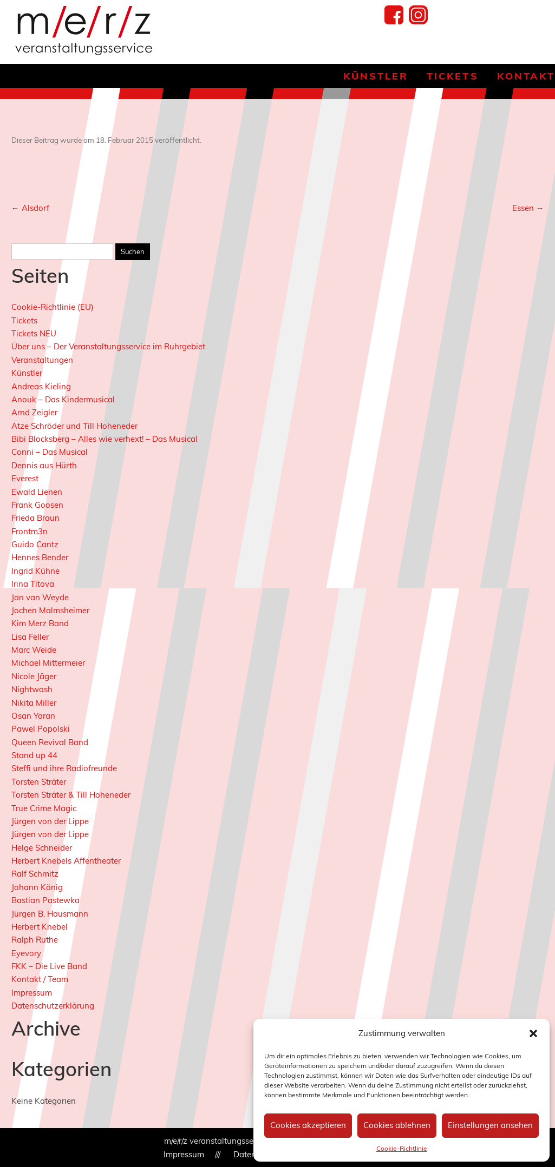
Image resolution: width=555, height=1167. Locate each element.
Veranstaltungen (42, 360)
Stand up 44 (34, 755)
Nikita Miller (33, 703)
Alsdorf (30, 208)
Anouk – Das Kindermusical (63, 399)
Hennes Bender (39, 557)
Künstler (375, 76)
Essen (528, 208)
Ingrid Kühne (35, 571)
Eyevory (26, 953)
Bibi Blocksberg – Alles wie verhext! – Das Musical (104, 439)
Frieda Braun (35, 518)
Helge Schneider (41, 848)
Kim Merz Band (40, 623)
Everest (24, 478)
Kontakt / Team (39, 979)
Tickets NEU (33, 333)
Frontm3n (29, 531)
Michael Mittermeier (48, 663)
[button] (533, 1033)
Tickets (452, 76)
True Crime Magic (43, 808)
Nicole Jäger (33, 676)
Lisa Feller (30, 637)
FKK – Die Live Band (49, 966)
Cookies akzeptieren (308, 1125)
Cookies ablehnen (396, 1125)
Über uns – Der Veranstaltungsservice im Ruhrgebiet (108, 346)
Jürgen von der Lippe (50, 821)
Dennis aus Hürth (44, 465)
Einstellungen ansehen (490, 1125)
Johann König (37, 887)
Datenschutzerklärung (52, 1005)
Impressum (31, 992)
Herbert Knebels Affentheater (66, 861)
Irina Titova (32, 584)
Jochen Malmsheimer (50, 610)
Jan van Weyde (40, 597)
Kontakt (526, 76)
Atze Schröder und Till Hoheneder (74, 426)
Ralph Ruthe (34, 939)
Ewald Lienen (36, 492)
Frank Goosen (37, 505)
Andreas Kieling (41, 386)
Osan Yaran (33, 716)
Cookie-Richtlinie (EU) (52, 307)
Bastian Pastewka (45, 900)
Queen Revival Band (49, 742)
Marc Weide (33, 650)
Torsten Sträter (38, 782)
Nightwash (32, 689)
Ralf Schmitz (34, 873)
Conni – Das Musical (49, 452)
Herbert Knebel (39, 926)
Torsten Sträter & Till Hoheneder (70, 795)
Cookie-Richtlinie (401, 1148)
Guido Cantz (34, 544)
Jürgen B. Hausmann (49, 914)
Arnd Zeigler (34, 412)
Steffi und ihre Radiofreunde (64, 768)
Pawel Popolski (40, 729)
